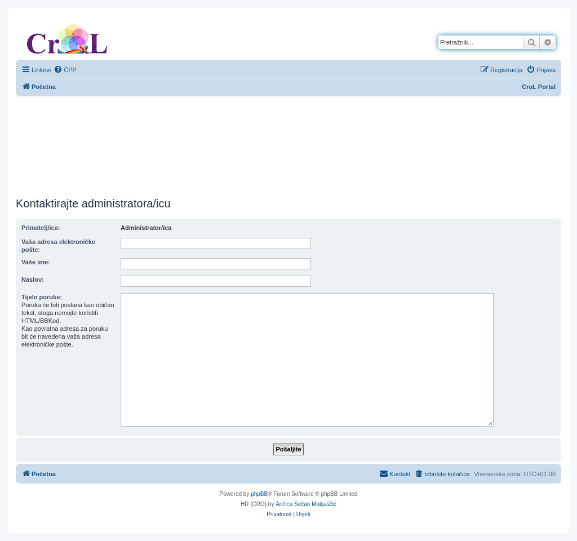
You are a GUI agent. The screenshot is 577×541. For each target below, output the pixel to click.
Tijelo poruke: (41, 297)
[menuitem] (65, 70)
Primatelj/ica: (40, 227)
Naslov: (32, 279)
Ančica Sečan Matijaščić (306, 504)
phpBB (259, 494)
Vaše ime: (35, 262)
